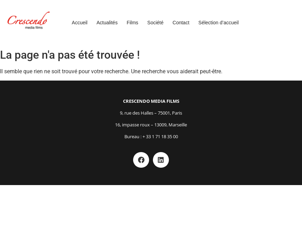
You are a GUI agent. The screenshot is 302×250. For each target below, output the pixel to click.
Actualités (107, 22)
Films (132, 22)
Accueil (80, 22)
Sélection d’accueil (218, 22)
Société (155, 22)
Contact (181, 22)
